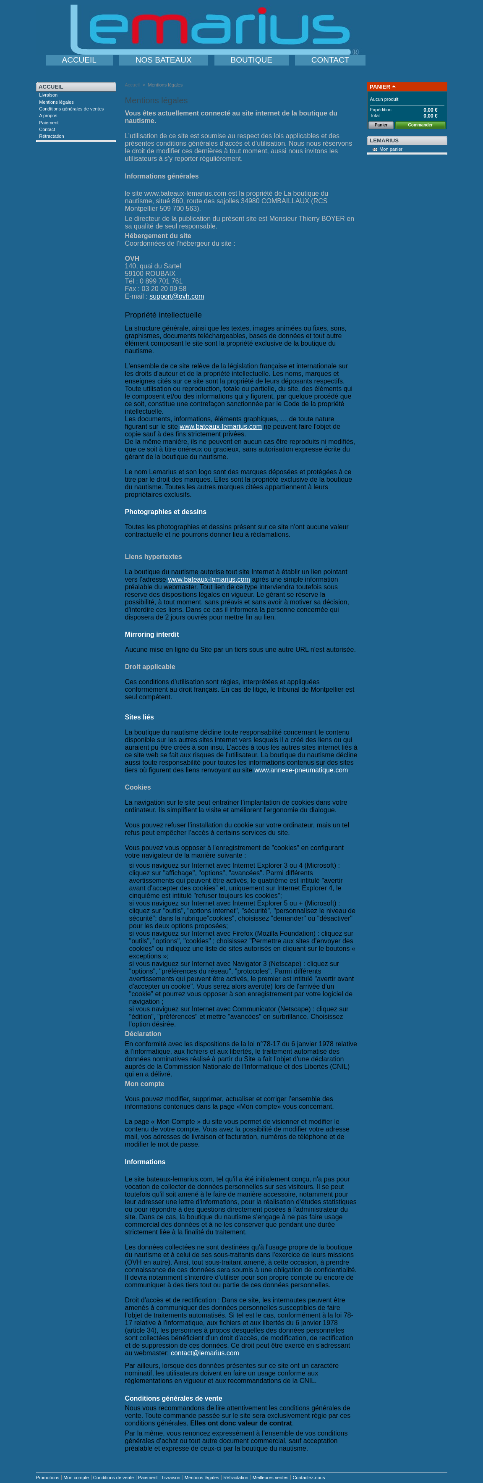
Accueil (51, 87)
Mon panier (390, 149)
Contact (47, 129)
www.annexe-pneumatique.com (301, 770)
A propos (48, 115)
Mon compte (76, 1477)
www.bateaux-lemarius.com (221, 426)
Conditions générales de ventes (71, 108)
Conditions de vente (113, 1477)
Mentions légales (56, 102)
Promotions (48, 1477)
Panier (380, 87)
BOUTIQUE (251, 59)
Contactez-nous (308, 1477)
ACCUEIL (79, 59)
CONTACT (330, 59)
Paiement (48, 122)
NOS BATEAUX (164, 59)
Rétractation (51, 136)
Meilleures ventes (271, 1477)
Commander (420, 125)
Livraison (48, 94)
